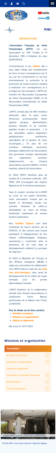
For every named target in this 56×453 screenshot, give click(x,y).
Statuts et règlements (17, 368)
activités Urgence (24, 223)
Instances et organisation (19, 362)
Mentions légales (40, 443)
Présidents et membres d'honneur (23, 375)
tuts (38, 66)
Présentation (13, 348)
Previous (2, 424)
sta (34, 66)
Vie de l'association (16, 388)
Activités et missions (17, 355)
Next (53, 424)
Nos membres (14, 382)
